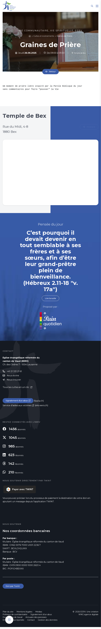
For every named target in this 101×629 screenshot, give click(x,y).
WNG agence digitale (88, 616)
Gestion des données (47, 622)
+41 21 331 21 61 (14, 372)
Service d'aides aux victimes (17, 407)
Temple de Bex (78, 53)
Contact (31, 622)
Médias (38, 613)
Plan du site (8, 613)
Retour (52, 71)
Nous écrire (13, 376)
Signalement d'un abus (18, 402)
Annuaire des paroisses (36, 619)
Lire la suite (50, 298)
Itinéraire (90, 127)
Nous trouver (14, 381)
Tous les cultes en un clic (16, 388)
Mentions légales (24, 613)
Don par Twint (14, 588)
